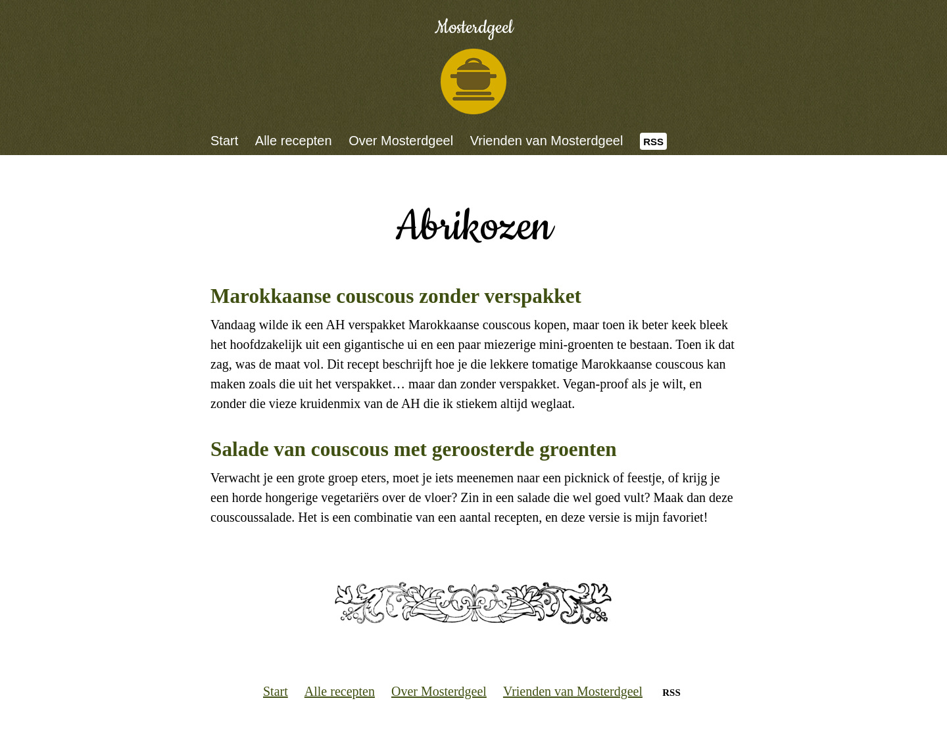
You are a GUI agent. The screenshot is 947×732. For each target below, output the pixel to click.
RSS (653, 141)
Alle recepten (293, 140)
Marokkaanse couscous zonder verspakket (395, 296)
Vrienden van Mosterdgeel (546, 140)
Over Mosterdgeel (401, 140)
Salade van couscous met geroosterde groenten (413, 449)
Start (224, 140)
